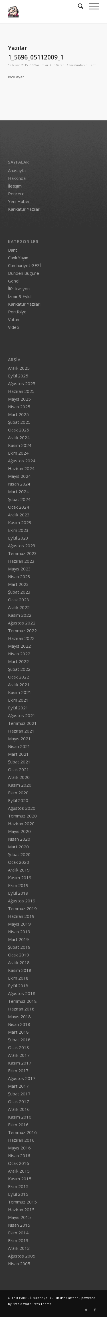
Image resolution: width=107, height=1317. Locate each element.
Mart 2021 (18, 754)
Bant (12, 250)
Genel (13, 281)
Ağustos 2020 (21, 808)
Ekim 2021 (18, 700)
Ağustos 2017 (21, 1078)
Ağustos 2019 (21, 901)
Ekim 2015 (18, 1186)
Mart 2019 (18, 939)
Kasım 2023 (19, 522)
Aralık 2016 (19, 1109)
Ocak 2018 (18, 1047)
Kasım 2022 (19, 615)
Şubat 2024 (19, 499)
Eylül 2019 (18, 893)
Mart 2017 (18, 1086)
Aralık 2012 (19, 1248)
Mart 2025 (18, 414)
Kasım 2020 (19, 785)
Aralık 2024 (19, 437)
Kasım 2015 (19, 1178)
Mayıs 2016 (19, 1148)
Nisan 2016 (19, 1155)
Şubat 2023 (19, 592)
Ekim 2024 (18, 453)
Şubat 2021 (19, 762)
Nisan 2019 (19, 931)
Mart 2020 (18, 847)
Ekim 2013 (18, 1240)
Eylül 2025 (18, 376)
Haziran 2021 (21, 731)
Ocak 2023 (18, 599)
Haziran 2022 (21, 638)
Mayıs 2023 (19, 569)
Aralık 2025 (19, 368)
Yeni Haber (19, 201)
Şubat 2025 (19, 422)
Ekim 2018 (18, 978)
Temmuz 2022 (22, 630)
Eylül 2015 (18, 1194)
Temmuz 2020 (22, 816)
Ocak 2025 (18, 430)
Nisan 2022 (19, 653)
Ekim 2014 (18, 1233)
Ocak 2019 (18, 955)
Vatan (60, 65)
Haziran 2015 (21, 1209)
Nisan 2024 (19, 484)
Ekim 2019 (18, 885)
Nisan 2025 (19, 406)
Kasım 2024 (19, 445)
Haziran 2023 (21, 561)
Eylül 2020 (18, 800)
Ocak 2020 (18, 862)
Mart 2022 (18, 661)
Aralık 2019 (19, 870)
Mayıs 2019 (19, 924)
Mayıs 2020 (19, 831)
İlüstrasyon (19, 288)
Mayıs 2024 (19, 476)
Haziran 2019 (21, 916)
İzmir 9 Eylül (19, 296)
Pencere (16, 193)
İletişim (15, 186)
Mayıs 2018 (19, 1016)
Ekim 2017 (18, 1070)
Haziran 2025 (21, 391)
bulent (91, 65)
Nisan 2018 (19, 1024)
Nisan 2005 (19, 1263)
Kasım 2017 (19, 1063)
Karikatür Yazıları (24, 209)
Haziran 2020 (21, 823)
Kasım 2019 (19, 877)
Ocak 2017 (18, 1101)
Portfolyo (17, 312)
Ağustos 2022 (21, 623)
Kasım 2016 (19, 1117)
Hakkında (17, 178)
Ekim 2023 (18, 530)
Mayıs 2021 (19, 738)
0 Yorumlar (40, 65)
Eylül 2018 (18, 985)
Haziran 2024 (21, 468)
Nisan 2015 (19, 1225)
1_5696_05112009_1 (36, 57)
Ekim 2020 (18, 792)
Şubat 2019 (19, 947)
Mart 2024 (18, 491)
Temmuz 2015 (22, 1202)
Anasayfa (17, 170)
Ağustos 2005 (21, 1256)
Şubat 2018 (19, 1040)
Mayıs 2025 (19, 399)
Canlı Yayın (18, 257)
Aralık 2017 (19, 1055)
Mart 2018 (18, 1032)
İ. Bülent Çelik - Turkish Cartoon (54, 1298)
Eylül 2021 (18, 708)
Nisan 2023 (19, 576)
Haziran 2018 (21, 1009)
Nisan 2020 (19, 839)
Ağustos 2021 (21, 715)
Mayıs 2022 (19, 646)
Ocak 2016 (18, 1163)
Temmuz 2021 (22, 723)
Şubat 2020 (19, 854)
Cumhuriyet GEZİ (24, 265)
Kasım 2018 (19, 970)
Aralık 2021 (19, 684)
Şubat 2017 (19, 1094)
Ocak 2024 (18, 507)
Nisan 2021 (19, 746)
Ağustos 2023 (21, 545)
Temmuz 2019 (22, 908)
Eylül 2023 (18, 538)
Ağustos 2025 (21, 383)
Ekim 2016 (18, 1124)
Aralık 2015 (19, 1171)
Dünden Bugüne (23, 273)
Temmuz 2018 (22, 1001)
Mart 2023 (18, 584)
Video (13, 327)
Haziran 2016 (21, 1140)
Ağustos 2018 (21, 993)
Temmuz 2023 (22, 553)
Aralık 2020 (19, 777)
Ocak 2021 (18, 769)
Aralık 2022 (19, 607)
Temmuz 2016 (22, 1132)
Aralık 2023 (19, 515)
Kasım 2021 (19, 692)
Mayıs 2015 (19, 1217)
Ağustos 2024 (21, 460)
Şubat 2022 (19, 669)
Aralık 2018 (19, 962)
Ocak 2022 (18, 677)
